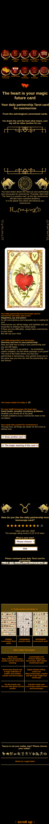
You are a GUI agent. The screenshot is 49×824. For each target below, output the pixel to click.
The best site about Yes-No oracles (12, 686)
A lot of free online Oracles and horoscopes (36, 686)
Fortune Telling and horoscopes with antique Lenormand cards (36, 660)
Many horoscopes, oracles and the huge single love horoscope (36, 674)
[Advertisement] (24, 25)
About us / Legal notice (25, 761)
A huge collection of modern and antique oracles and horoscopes (12, 673)
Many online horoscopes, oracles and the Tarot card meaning (13, 660)
